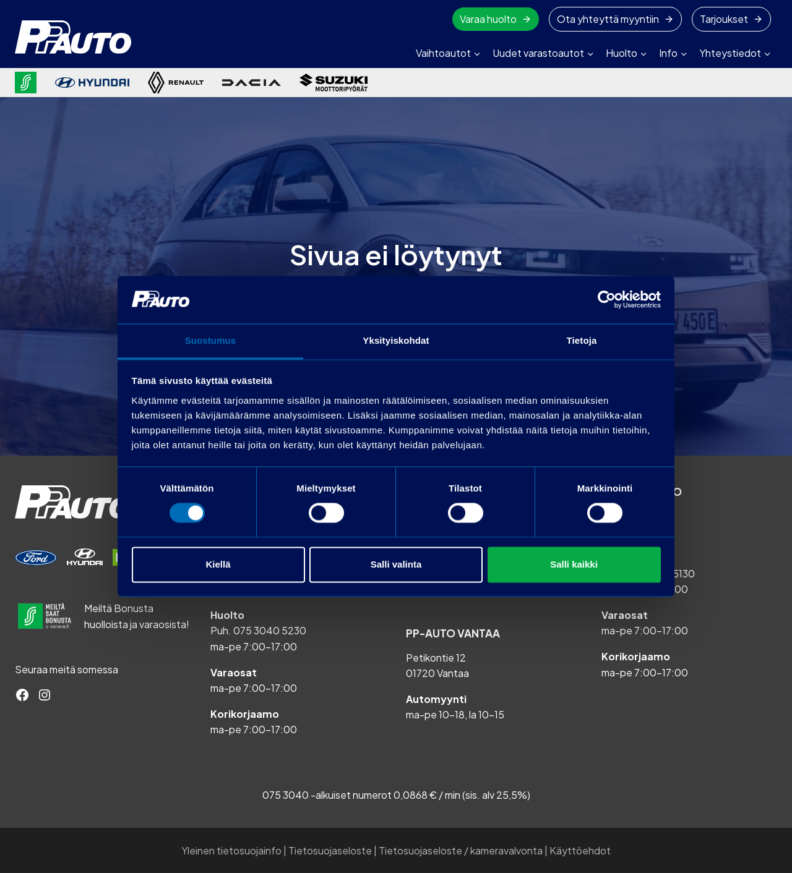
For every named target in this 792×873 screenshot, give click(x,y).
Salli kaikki (574, 564)
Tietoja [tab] (582, 340)
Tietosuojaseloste (330, 850)
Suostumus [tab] (210, 340)
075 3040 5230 (269, 630)
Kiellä (217, 564)
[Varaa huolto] (36, 558)
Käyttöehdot (580, 850)
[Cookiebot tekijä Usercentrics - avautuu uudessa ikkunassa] (607, 300)
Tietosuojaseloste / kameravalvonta (461, 850)
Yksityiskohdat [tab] (396, 340)
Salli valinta (396, 564)
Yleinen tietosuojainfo (231, 850)
